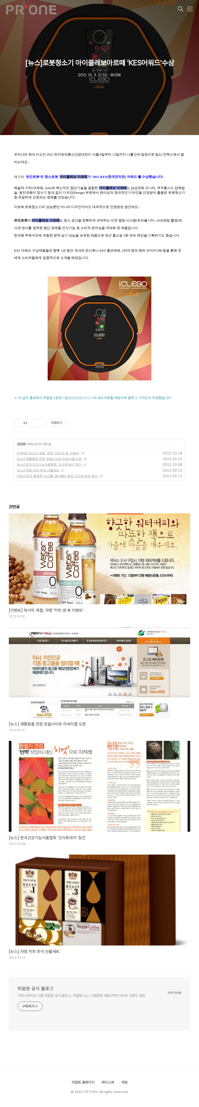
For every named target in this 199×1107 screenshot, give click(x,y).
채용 (124, 1082)
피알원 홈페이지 (83, 1082)
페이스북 (108, 1082)
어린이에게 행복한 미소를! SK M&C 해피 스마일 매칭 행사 (57, 476)
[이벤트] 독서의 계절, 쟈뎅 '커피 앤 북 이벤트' (48, 453)
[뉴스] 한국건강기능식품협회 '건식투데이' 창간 (49, 464)
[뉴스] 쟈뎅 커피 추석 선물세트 (38, 470)
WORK (21, 444)
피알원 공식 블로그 (35, 988)
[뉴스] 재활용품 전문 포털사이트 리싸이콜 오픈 (49, 459)
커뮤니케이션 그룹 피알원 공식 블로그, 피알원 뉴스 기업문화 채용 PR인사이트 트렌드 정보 (81, 996)
